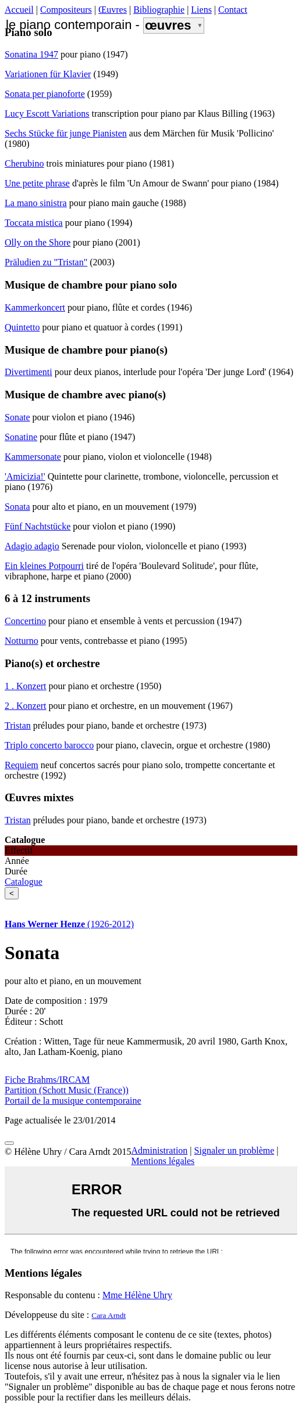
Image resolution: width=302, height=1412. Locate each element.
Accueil (19, 10)
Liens (201, 10)
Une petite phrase (37, 183)
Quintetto (22, 327)
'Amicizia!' (25, 476)
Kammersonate (33, 457)
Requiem (21, 765)
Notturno (21, 641)
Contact (232, 10)
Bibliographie (158, 10)
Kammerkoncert (35, 307)
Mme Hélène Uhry (137, 1295)
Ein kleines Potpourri (44, 566)
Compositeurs (66, 10)
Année (17, 861)
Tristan (18, 725)
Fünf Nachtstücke (37, 526)
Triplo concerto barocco (49, 745)
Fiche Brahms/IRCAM (47, 1080)
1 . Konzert (26, 686)
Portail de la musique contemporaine (73, 1100)
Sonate (17, 417)
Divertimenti (28, 372)
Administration (159, 1150)
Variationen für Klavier (48, 74)
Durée (16, 871)
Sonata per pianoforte (45, 94)
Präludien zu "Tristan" (46, 262)
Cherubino (24, 163)
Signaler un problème (234, 1150)
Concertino (25, 621)
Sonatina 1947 (31, 54)
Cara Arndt (108, 1315)
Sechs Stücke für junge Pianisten (66, 133)
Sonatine (21, 437)
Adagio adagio (32, 546)
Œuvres (112, 10)
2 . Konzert (26, 706)
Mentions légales (162, 1161)
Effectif (19, 850)
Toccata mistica (34, 223)
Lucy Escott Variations (47, 113)
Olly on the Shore (37, 242)
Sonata (17, 507)
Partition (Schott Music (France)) (67, 1090)
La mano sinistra (36, 203)
